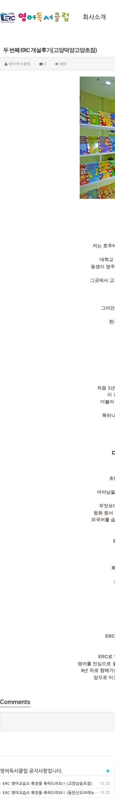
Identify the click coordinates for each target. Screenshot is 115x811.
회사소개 (94, 17)
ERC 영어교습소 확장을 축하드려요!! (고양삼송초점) (46, 784)
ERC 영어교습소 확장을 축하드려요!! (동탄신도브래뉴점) (50, 793)
